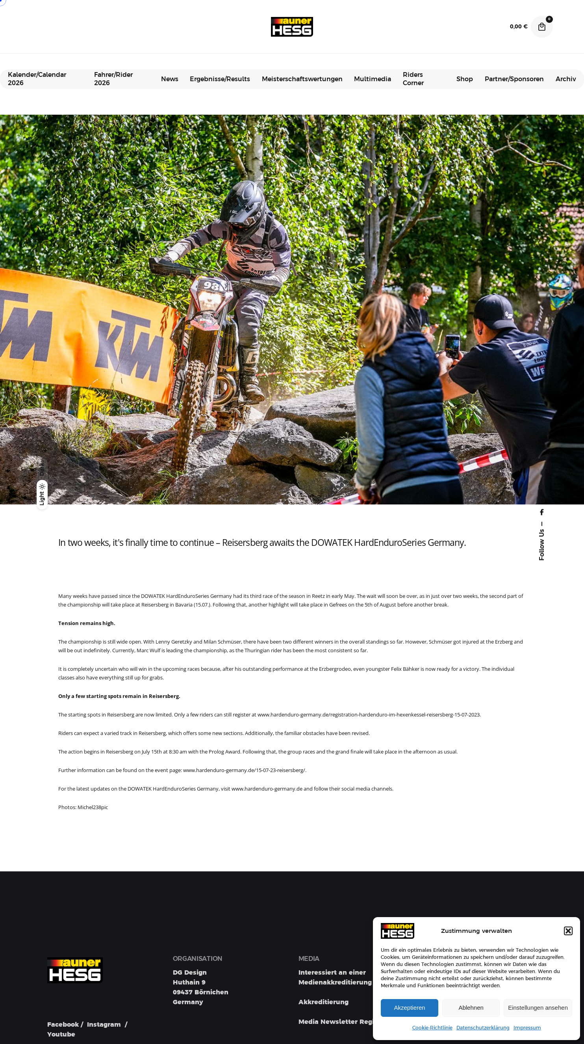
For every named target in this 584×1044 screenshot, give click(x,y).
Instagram (104, 1024)
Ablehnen (470, 1007)
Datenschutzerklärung (483, 1028)
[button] (568, 931)
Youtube (61, 1034)
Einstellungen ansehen (538, 1007)
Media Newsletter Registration (349, 1021)
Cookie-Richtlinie (432, 1028)
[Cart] (542, 27)
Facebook (63, 1024)
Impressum (527, 1028)
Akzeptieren (409, 1007)
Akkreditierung (323, 1002)
